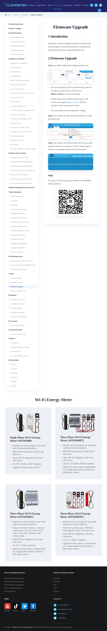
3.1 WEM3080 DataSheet (17, 37)
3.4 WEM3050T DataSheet (17, 50)
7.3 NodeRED (13, 205)
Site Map (56, 591)
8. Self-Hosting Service (15, 256)
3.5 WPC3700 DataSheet (16, 54)
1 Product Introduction (15, 24)
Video (55, 588)
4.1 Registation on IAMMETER (19, 63)
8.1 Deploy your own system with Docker (21, 261)
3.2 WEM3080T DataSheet (17, 41)
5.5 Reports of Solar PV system (18, 174)
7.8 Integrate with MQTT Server (19, 226)
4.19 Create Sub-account (16, 140)
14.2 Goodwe (13, 369)
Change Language (66, 627)
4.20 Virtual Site (14, 144)
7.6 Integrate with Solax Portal (18, 218)
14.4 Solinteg (13, 377)
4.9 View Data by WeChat (17, 97)
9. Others (11, 274)
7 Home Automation (14, 192)
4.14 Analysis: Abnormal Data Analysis (20, 119)
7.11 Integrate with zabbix (17, 239)
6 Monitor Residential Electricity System (21, 187)
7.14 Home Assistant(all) (16, 252)
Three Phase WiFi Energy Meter (14, 581)
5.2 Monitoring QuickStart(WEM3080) (20, 162)
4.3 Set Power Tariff (15, 72)
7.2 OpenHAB (14, 200)
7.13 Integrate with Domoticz (18, 248)
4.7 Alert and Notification (17, 89)
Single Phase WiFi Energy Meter (14, 578)
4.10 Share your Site (15, 102)
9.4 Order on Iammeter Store (18, 291)
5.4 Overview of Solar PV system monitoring (22, 170)
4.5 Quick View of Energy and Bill (19, 80)
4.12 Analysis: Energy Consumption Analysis (22, 110)
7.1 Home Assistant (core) (17, 196)
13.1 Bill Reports (14, 343)
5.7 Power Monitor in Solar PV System (20, 183)
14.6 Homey (13, 386)
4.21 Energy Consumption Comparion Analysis (23, 149)
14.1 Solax (13, 364)
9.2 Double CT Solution (16, 282)
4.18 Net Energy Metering (17, 136)
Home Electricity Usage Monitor (14, 585)
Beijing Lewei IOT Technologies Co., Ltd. (25, 627)
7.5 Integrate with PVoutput (17, 213)
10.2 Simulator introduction (17, 304)
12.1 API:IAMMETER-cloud (18, 334)
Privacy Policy (56, 627)
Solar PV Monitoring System (13, 588)
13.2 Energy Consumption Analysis (19, 347)
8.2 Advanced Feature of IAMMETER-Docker (23, 265)
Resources (57, 578)
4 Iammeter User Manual (16, 59)
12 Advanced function (15, 330)
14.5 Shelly (13, 381)
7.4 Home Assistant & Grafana (18, 209)
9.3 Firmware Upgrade (16, 286)
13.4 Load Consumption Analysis (19, 356)
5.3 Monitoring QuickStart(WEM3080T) (21, 166)
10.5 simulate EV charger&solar (19, 317)
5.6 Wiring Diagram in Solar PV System (21, 179)
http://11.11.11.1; (74, 102)
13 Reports (11, 338)
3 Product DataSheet (14, 33)
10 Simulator (12, 295)
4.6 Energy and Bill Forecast (17, 84)
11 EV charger (12, 321)
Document (57, 581)
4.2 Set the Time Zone (16, 67)
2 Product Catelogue (14, 28)
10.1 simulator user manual (17, 299)
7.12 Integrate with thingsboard (18, 243)
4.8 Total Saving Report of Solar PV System (22, 93)
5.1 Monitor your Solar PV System (19, 157)
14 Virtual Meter (13, 360)
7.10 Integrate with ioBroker (17, 235)
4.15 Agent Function (15, 123)
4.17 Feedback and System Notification (20, 131)
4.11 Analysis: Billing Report (18, 106)
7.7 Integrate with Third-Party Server (20, 222)
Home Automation (9, 591)
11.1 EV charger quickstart (17, 325)
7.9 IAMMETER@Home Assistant (19, 230)
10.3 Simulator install (16, 308)
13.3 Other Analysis (15, 351)
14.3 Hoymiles (14, 373)
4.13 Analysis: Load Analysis (18, 114)
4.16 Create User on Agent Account (19, 127)
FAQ (55, 585)
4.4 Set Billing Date (15, 76)
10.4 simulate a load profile (17, 312)
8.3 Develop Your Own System (18, 269)
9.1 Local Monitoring (16, 278)
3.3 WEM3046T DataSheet (17, 46)
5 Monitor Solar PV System (17, 153)
